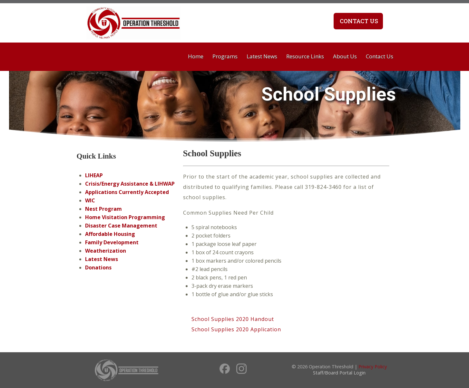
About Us (345, 56)
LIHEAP (94, 175)
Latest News (262, 56)
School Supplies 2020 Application (236, 329)
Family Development (112, 242)
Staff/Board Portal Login (339, 373)
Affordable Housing (110, 234)
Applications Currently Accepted (127, 192)
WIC (90, 200)
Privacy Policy (372, 367)
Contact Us (358, 21)
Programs (225, 56)
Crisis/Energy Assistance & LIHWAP (130, 183)
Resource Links (305, 56)
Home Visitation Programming (125, 217)
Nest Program (103, 208)
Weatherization (105, 250)
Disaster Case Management (121, 225)
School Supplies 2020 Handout (232, 319)
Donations (98, 267)
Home (195, 56)
